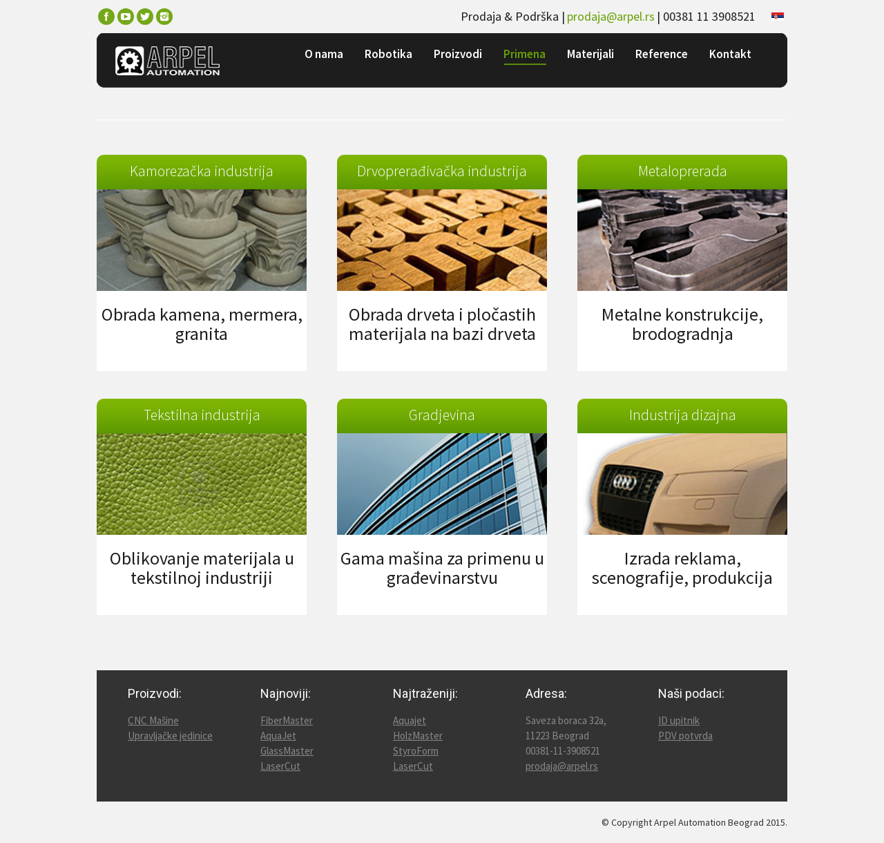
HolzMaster (418, 735)
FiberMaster (286, 720)
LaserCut (280, 766)
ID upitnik (679, 720)
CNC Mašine (153, 720)
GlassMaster (287, 750)
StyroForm (416, 750)
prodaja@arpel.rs (611, 16)
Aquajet (409, 720)
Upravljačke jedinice (170, 735)
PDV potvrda (685, 735)
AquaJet (278, 735)
